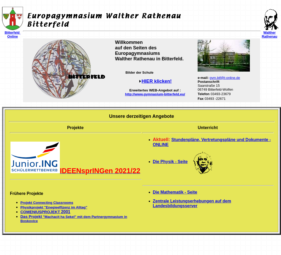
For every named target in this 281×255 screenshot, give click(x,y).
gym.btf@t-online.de (225, 78)
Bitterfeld (13, 32)
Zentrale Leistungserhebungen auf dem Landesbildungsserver (192, 203)
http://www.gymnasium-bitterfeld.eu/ (155, 94)
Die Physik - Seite (170, 161)
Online (12, 36)
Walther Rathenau (269, 34)
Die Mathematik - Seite (175, 192)
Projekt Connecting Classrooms (46, 203)
